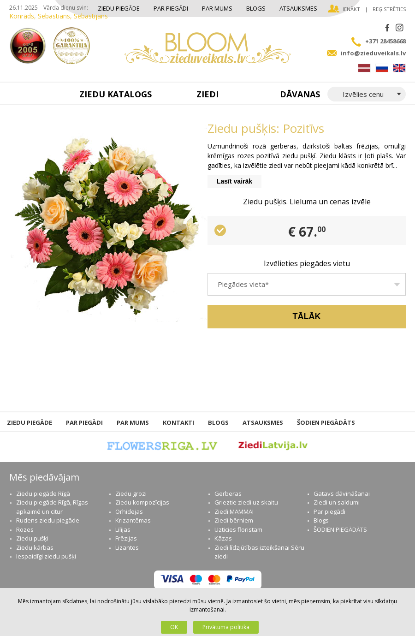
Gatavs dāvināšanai (342, 493)
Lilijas (122, 529)
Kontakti (178, 422)
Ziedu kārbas (34, 547)
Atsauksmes (298, 8)
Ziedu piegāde (119, 8)
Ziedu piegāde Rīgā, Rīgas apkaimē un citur (52, 507)
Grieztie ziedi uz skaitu (246, 502)
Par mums (217, 8)
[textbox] (306, 288)
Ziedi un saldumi (337, 502)
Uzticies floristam (238, 529)
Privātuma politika (225, 627)
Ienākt (351, 9)
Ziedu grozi (131, 493)
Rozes (25, 529)
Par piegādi (171, 8)
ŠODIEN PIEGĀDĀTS (326, 422)
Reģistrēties (389, 9)
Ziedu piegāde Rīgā (43, 493)
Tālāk (307, 316)
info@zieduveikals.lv (373, 53)
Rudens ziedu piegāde (47, 520)
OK (174, 627)
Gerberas (228, 493)
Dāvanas (300, 94)
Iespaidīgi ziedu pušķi (46, 556)
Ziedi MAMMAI (234, 511)
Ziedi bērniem (233, 520)
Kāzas (223, 538)
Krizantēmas (133, 520)
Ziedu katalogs (115, 94)
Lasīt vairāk (234, 181)
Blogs (256, 8)
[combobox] (307, 284)
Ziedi (207, 94)
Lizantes (127, 547)
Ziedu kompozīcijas (142, 502)
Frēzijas (126, 538)
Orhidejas (129, 511)
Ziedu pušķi (32, 538)
